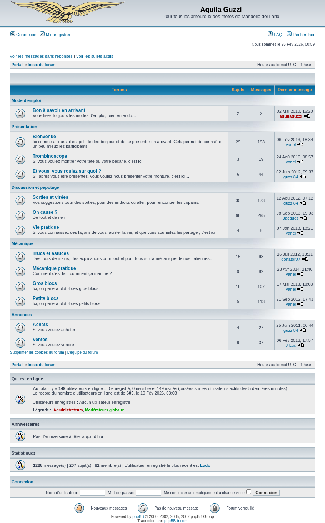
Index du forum (41, 65)
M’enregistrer (55, 34)
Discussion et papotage (35, 187)
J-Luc (291, 345)
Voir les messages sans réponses (41, 56)
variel (291, 144)
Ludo (205, 465)
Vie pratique (46, 227)
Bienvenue (44, 136)
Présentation (24, 126)
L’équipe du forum (82, 352)
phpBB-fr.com (176, 521)
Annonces (22, 314)
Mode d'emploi (26, 100)
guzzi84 (290, 177)
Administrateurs (68, 410)
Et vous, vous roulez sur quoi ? (67, 171)
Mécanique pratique (54, 268)
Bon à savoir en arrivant (59, 110)
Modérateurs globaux (104, 410)
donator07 (290, 259)
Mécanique (22, 243)
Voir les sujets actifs (94, 56)
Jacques (291, 218)
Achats (40, 324)
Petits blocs (45, 298)
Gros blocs (45, 283)
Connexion (23, 34)
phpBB (138, 517)
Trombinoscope (50, 156)
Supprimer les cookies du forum (37, 352)
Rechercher (301, 34)
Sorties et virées (50, 197)
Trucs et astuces (51, 253)
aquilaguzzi (290, 116)
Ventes (40, 339)
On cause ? (45, 212)
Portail (17, 65)
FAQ (275, 34)
